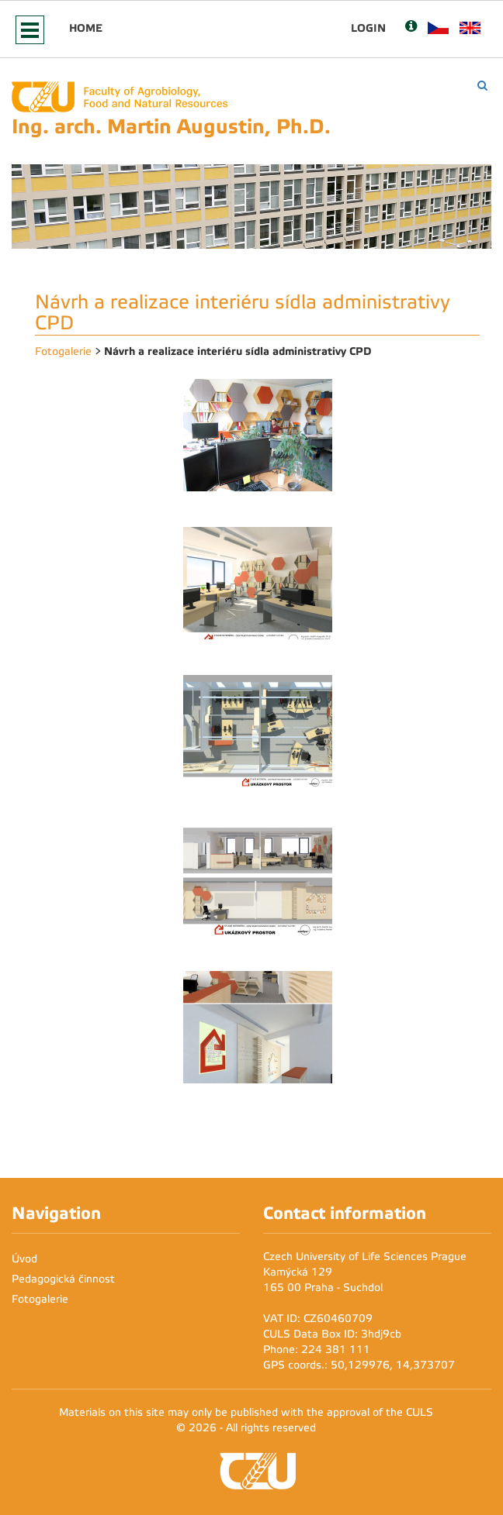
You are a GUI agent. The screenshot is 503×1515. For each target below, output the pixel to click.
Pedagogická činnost (63, 1279)
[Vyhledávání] (482, 85)
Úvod (24, 1259)
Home (85, 28)
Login (368, 28)
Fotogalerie (63, 351)
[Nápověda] (411, 27)
